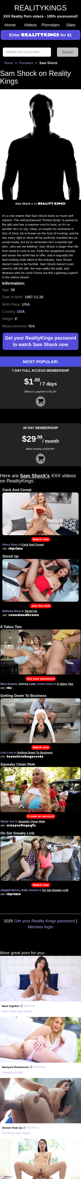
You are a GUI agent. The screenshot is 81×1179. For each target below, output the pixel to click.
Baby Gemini (30, 890)
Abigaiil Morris (10, 890)
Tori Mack (8, 1133)
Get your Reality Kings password (44, 920)
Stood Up (10, 556)
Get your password (41, 678)
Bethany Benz (11, 611)
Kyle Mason (25, 1011)
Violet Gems (45, 684)
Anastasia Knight (12, 1072)
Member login (40, 926)
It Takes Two (11, 627)
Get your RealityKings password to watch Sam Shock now (40, 341)
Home (10, 25)
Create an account (40, 816)
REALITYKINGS (40, 8)
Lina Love (6, 752)
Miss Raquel (8, 684)
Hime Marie (9, 1011)
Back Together (10, 1006)
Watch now (41, 539)
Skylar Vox (7, 821)
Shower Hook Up (12, 1127)
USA (21, 311)
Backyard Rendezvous (15, 1067)
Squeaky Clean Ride (17, 764)
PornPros (29, 1006)
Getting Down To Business (23, 696)
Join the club (40, 605)
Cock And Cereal (16, 490)
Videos (30, 25)
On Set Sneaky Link (17, 833)
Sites (71, 25)
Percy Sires (10, 544)
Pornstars (51, 25)
